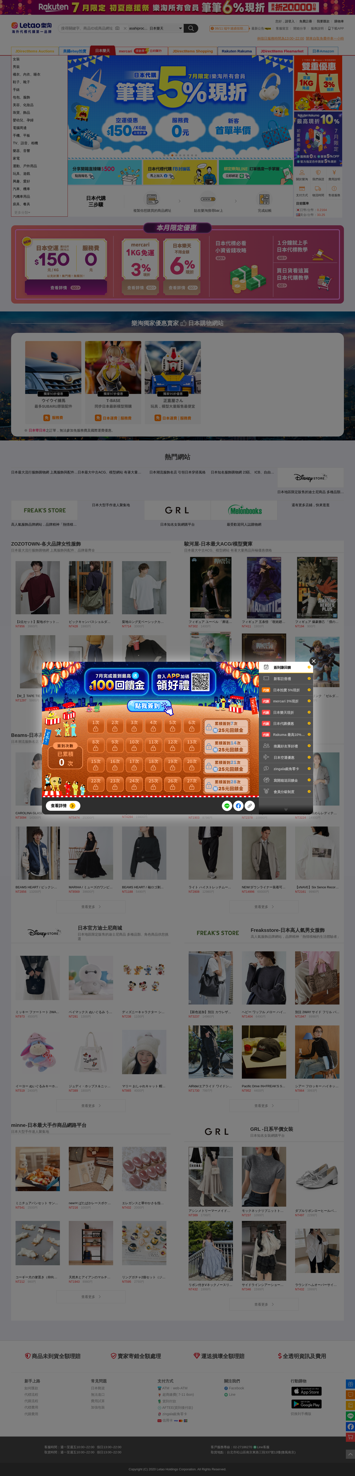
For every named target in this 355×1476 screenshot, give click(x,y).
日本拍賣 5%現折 (286, 689)
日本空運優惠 (286, 757)
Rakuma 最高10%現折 (286, 734)
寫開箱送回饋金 (286, 780)
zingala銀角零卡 (286, 768)
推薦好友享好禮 (286, 745)
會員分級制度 (286, 791)
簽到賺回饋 (286, 667)
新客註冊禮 (286, 678)
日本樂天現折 (286, 712)
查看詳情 (59, 806)
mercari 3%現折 (286, 700)
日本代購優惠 (286, 723)
